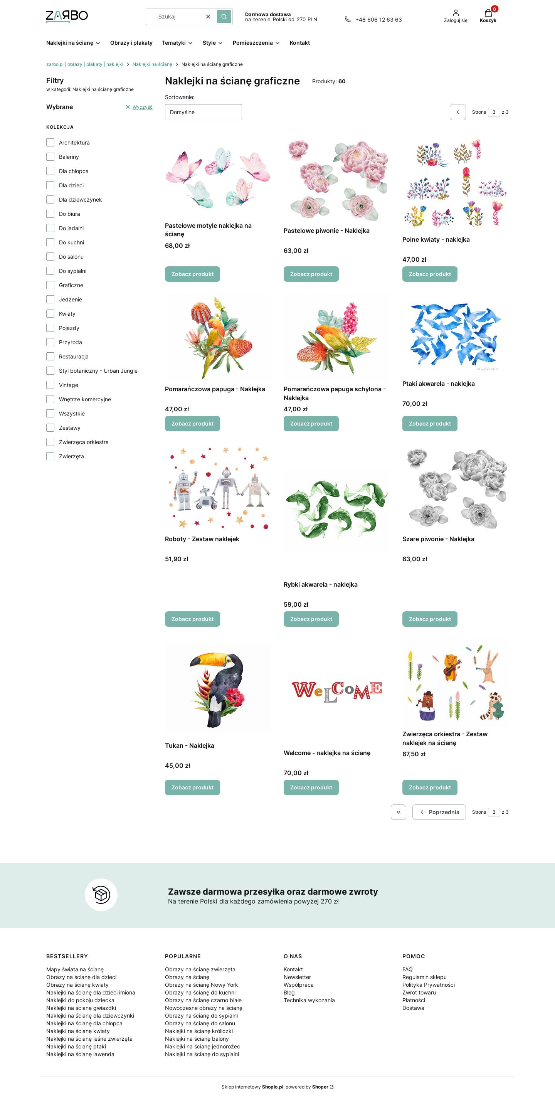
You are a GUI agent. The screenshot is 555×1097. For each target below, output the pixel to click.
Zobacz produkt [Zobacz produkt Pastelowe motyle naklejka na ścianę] (193, 274)
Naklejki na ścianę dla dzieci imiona (90, 992)
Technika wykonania (309, 1000)
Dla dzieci (71, 185)
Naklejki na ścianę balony (197, 1038)
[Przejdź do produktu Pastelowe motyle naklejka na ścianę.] (218, 177)
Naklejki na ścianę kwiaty (78, 1031)
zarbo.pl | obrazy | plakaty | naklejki (84, 64)
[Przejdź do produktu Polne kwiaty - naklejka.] (455, 184)
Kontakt (293, 969)
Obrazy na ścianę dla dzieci (81, 977)
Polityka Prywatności (428, 984)
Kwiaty (67, 313)
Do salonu (71, 256)
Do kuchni (71, 242)
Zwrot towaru (419, 992)
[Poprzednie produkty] (439, 812)
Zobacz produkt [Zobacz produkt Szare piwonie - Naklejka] (430, 619)
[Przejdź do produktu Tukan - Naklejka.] (218, 688)
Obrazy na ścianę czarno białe (203, 1000)
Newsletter (297, 977)
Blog (289, 992)
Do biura (69, 213)
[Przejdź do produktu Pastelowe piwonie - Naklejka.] (337, 179)
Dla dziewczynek (80, 199)
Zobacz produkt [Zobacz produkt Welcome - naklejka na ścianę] (311, 787)
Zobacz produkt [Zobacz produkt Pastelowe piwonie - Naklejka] (311, 274)
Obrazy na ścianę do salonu (200, 1023)
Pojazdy (69, 328)
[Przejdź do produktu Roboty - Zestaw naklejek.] (218, 488)
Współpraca (299, 984)
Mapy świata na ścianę (75, 969)
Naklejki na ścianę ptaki (76, 1046)
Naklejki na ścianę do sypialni (202, 1054)
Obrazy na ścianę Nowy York (201, 984)
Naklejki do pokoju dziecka (80, 1000)
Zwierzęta (71, 456)
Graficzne (71, 285)
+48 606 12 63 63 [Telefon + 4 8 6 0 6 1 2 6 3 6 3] (378, 19)
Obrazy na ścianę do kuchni (200, 992)
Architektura (74, 142)
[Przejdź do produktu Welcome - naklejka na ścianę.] (337, 692)
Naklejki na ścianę (152, 64)
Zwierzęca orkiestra (84, 442)
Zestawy (70, 427)
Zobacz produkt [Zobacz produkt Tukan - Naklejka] (193, 787)
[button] (224, 16)
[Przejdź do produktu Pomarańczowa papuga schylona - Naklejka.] (337, 338)
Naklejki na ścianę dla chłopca (84, 1023)
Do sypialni (72, 271)
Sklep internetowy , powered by (275, 1087)
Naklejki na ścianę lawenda (80, 1054)
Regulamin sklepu (424, 977)
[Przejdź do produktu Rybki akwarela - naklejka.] (337, 510)
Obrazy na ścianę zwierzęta (200, 969)
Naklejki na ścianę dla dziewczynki (90, 1015)
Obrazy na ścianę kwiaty (77, 984)
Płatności (413, 1000)
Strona (479, 112)
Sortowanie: (180, 97)
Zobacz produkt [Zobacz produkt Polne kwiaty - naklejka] (430, 274)
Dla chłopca (74, 171)
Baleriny (69, 156)
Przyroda (70, 342)
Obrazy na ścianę (187, 977)
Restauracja (74, 356)
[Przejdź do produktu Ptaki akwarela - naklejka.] (455, 335)
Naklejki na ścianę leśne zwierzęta (89, 1038)
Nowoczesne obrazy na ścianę (203, 1007)
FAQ (407, 969)
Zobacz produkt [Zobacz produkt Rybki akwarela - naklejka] (311, 619)
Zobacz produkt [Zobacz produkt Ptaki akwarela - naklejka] (430, 424)
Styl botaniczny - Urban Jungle (98, 370)
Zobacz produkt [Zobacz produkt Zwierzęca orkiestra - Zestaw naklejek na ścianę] (430, 787)
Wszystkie (72, 413)
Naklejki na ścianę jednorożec (202, 1046)
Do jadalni (71, 228)
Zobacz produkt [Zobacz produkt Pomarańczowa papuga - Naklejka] (193, 424)
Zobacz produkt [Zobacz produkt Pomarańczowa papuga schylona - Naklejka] (311, 424)
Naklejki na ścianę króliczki (199, 1031)
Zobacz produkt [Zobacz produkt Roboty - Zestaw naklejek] (193, 619)
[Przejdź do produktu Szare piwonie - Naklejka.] (455, 488)
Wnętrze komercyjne (85, 399)
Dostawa (413, 1007)
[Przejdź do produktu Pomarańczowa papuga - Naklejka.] (218, 338)
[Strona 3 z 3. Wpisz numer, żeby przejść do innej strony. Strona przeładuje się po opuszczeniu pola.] (494, 112)
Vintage (68, 385)
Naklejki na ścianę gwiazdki (81, 1007)
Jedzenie (70, 299)
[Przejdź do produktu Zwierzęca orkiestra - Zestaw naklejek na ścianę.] (455, 683)
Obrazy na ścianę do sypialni (201, 1015)
